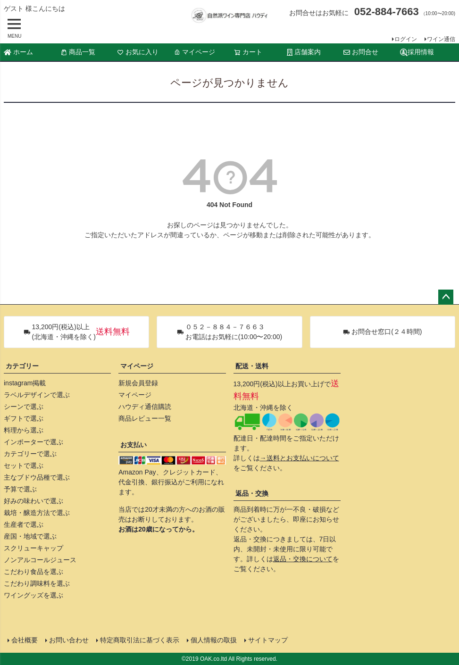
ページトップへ (445, 297)
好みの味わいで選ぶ (33, 501)
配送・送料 (251, 366)
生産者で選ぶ (23, 524)
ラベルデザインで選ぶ (37, 395)
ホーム (18, 52)
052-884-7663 (386, 11)
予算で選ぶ (20, 489)
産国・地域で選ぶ (30, 536)
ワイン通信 (441, 39)
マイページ (194, 52)
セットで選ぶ (23, 465)
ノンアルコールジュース (40, 560)
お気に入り (138, 52)
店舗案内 (304, 52)
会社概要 (24, 640)
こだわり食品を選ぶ (33, 571)
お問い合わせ (69, 640)
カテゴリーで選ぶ (30, 453)
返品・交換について (303, 559)
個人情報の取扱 (214, 640)
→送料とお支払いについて (299, 458)
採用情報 (417, 52)
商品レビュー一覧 (144, 418)
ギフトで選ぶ (23, 418)
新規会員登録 (138, 383)
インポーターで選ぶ (33, 442)
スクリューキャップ (33, 548)
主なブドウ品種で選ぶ (37, 477)
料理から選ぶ (23, 430)
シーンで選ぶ (23, 406)
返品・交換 (251, 493)
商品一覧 (77, 52)
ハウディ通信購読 (144, 406)
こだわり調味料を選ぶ (37, 583)
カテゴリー (22, 366)
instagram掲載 (25, 383)
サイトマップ (268, 640)
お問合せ (360, 52)
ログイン (405, 39)
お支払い (133, 445)
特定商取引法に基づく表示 (139, 640)
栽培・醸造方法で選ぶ (37, 512)
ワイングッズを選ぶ (33, 595)
